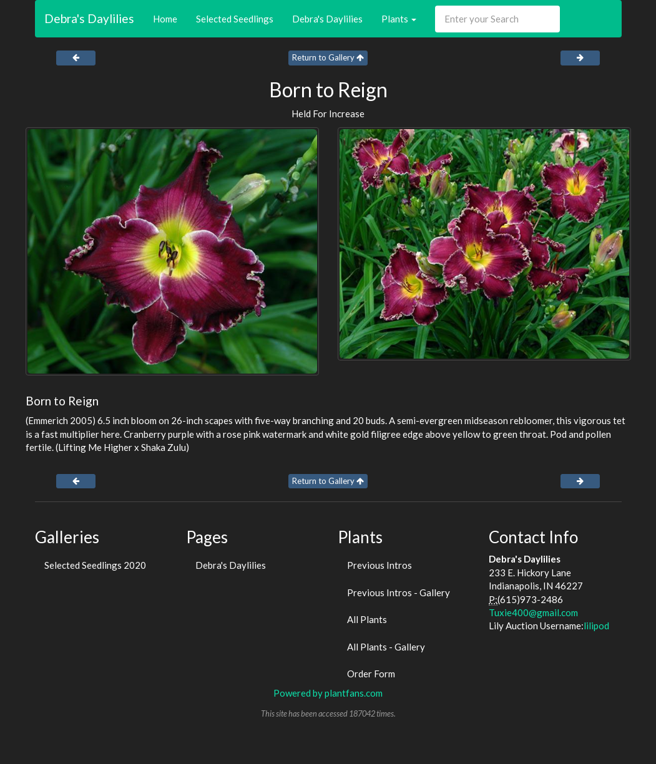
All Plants (367, 619)
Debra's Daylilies (89, 18)
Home (165, 18)
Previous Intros (379, 565)
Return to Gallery (328, 57)
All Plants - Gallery (386, 646)
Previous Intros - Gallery (398, 592)
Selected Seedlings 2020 (95, 565)
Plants (398, 18)
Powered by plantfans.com (328, 693)
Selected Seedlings (234, 18)
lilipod (596, 625)
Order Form (371, 673)
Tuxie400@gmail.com (533, 612)
